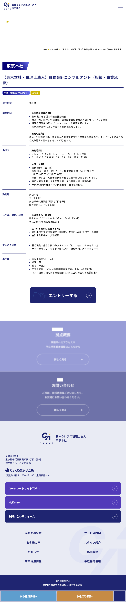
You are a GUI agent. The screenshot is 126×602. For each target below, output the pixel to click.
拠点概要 (92, 552)
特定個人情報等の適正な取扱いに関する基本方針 (63, 585)
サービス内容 (92, 533)
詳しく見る (60, 361)
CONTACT (119, 596)
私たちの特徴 (33, 533)
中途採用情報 (92, 561)
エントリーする (70, 295)
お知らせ (33, 552)
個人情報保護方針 (63, 581)
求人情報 (54, 49)
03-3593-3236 (22, 470)
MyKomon (15, 502)
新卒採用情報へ (28, 596)
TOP (45, 49)
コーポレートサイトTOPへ (24, 488)
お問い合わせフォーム (22, 516)
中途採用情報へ (85, 596)
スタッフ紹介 (92, 542)
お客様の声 (33, 542)
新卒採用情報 (33, 561)
